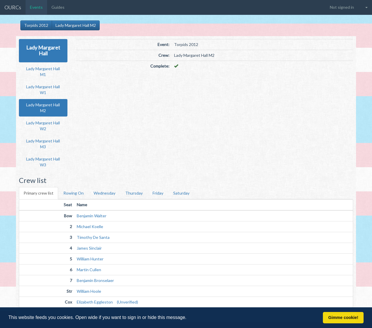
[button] (188, 318)
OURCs (12, 7)
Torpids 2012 (36, 25)
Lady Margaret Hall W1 (43, 89)
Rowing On (73, 193)
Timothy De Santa (93, 237)
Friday (158, 193)
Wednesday (104, 193)
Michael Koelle (90, 226)
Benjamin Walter (91, 215)
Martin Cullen (89, 269)
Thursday (134, 193)
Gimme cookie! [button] (343, 317)
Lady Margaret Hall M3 (43, 143)
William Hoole (89, 291)
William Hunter (90, 258)
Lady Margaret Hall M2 (76, 25)
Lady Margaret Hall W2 (43, 125)
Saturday (181, 193)
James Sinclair (89, 248)
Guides (58, 7)
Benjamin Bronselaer (95, 280)
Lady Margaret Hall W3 (43, 161)
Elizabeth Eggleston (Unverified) (107, 301)
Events (36, 7)
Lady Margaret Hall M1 (43, 71)
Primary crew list (38, 193)
